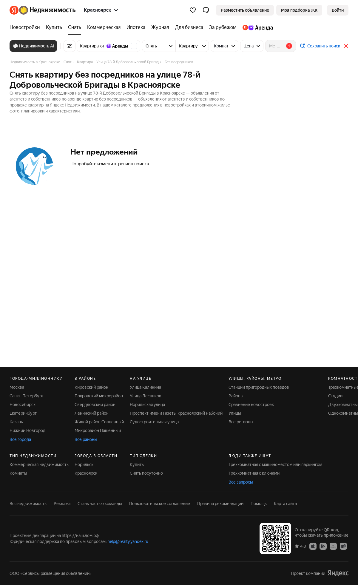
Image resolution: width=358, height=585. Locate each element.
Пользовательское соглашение (159, 503)
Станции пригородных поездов (259, 387)
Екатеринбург (23, 413)
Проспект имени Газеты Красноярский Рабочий (176, 413)
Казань (16, 421)
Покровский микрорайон (99, 395)
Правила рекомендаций (220, 503)
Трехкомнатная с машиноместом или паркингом (275, 464)
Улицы (235, 413)
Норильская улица (147, 404)
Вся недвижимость (28, 503)
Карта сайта (285, 503)
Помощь (259, 503)
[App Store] (313, 546)
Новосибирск (23, 404)
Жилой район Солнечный (99, 421)
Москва (17, 387)
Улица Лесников (145, 395)
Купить (137, 464)
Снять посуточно (146, 473)
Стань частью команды (100, 503)
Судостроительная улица (154, 421)
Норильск (84, 464)
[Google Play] (323, 546)
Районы (236, 395)
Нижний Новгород (27, 430)
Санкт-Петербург (27, 395)
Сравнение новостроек (251, 404)
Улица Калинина (145, 387)
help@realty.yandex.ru (127, 541)
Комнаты (18, 473)
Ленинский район (92, 413)
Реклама (62, 503)
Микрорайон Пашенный (98, 430)
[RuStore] (343, 546)
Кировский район (91, 387)
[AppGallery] (333, 546)
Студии (335, 395)
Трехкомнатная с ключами (254, 473)
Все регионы (241, 421)
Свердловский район (95, 404)
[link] (337, 10)
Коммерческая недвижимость (39, 464)
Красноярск (86, 473)
